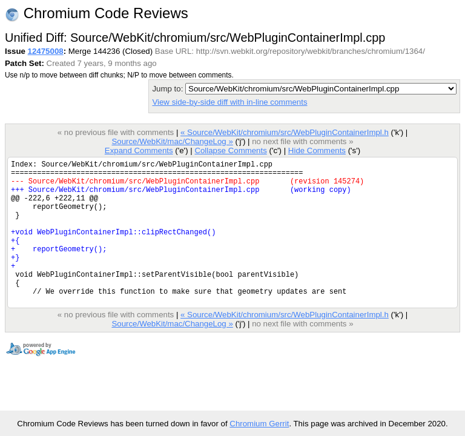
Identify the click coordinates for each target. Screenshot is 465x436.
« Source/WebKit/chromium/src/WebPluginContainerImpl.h (284, 132)
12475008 (46, 51)
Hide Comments (317, 150)
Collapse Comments (230, 150)
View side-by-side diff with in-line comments (229, 102)
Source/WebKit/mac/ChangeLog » (171, 141)
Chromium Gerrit (259, 423)
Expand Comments (139, 150)
